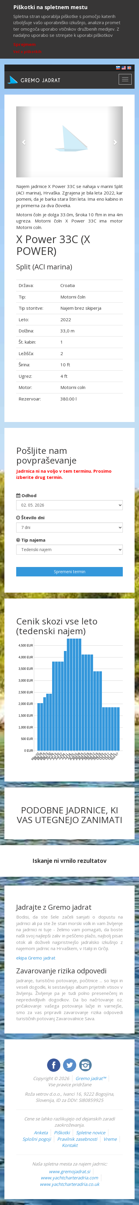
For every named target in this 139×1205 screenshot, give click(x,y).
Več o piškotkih (27, 51)
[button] (24, 141)
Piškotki (62, 1132)
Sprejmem (24, 44)
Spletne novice (90, 1132)
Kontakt (69, 1145)
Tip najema (30, 540)
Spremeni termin (69, 571)
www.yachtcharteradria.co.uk (69, 1184)
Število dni (30, 517)
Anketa (41, 1132)
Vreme (110, 1139)
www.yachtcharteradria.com (69, 1178)
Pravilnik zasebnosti (77, 1139)
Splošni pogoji (36, 1139)
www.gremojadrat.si (69, 1171)
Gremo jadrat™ (90, 1078)
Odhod (26, 495)
